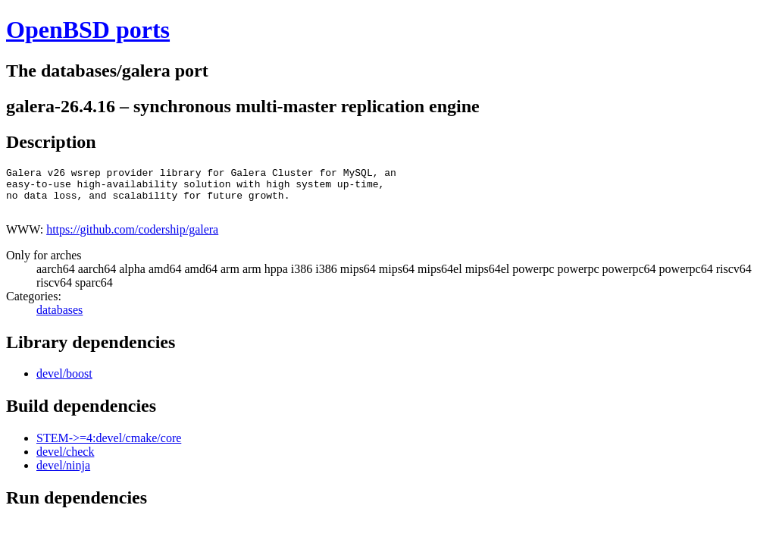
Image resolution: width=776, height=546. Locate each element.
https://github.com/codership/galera (132, 238)
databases (59, 318)
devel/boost (64, 382)
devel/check (65, 460)
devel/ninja (63, 474)
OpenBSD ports (88, 29)
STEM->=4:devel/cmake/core (108, 447)
